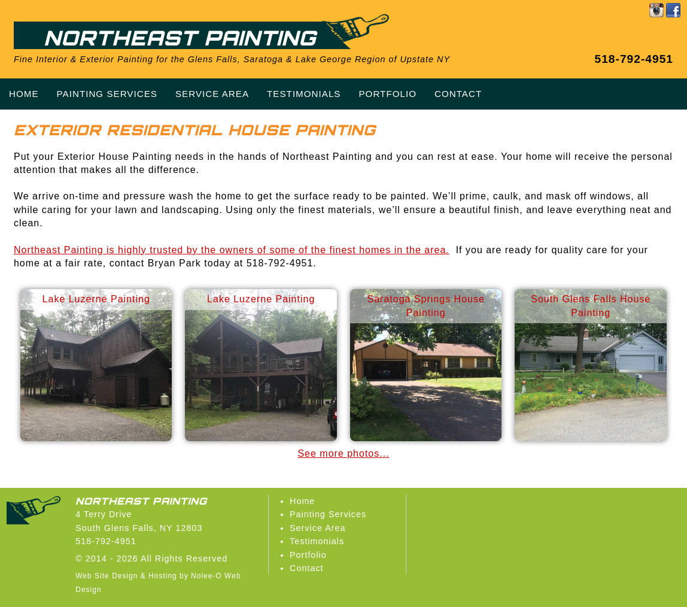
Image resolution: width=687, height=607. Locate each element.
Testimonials (317, 541)
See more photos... (343, 453)
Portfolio (308, 555)
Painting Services (328, 514)
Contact (307, 568)
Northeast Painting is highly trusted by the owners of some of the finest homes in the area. (231, 250)
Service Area (318, 528)
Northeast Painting (180, 37)
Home (302, 501)
